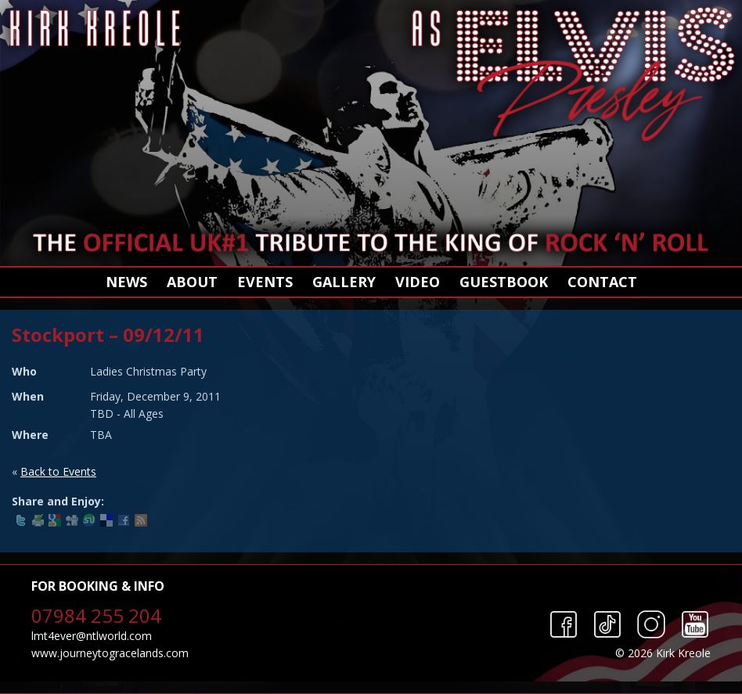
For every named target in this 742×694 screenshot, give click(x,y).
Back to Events (58, 471)
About (192, 281)
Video (417, 281)
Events (265, 281)
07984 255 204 (96, 615)
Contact (602, 281)
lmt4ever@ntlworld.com (91, 635)
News (126, 281)
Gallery (344, 281)
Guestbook (503, 281)
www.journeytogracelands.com (110, 652)
